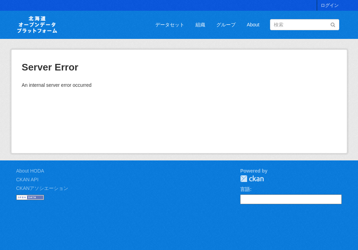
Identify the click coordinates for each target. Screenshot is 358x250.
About (253, 24)
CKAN (252, 178)
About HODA (30, 171)
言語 (245, 189)
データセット (169, 24)
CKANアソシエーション (42, 188)
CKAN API (27, 179)
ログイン (330, 5)
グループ (226, 24)
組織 (200, 24)
